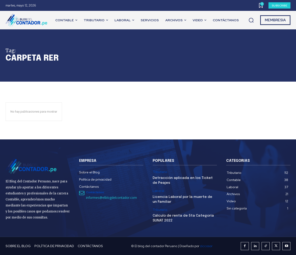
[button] (251, 20)
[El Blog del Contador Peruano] (27, 20)
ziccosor (206, 246)
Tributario (160, 172)
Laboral (158, 191)
